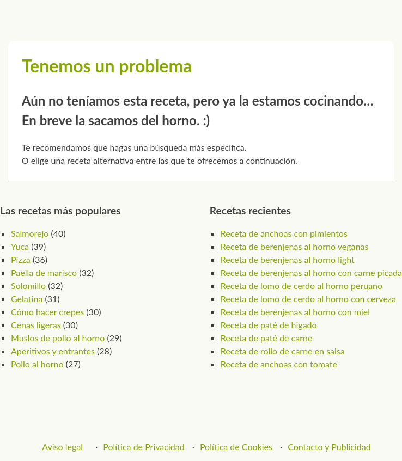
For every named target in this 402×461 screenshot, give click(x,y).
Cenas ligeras (36, 324)
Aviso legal (62, 446)
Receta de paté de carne (266, 338)
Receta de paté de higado (269, 324)
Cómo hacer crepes (47, 311)
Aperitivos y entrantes (53, 351)
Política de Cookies (236, 446)
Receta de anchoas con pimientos (284, 233)
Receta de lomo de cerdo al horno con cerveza (308, 298)
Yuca (20, 246)
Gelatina (26, 298)
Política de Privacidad (143, 446)
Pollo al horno (37, 364)
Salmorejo (29, 233)
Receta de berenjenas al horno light (288, 259)
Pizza (21, 259)
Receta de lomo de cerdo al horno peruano (301, 285)
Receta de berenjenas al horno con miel (295, 311)
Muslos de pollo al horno (58, 338)
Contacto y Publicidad (329, 446)
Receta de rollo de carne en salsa (283, 351)
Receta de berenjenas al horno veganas (295, 246)
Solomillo (28, 285)
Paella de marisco (44, 272)
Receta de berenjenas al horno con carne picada (311, 272)
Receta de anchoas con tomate (279, 364)
